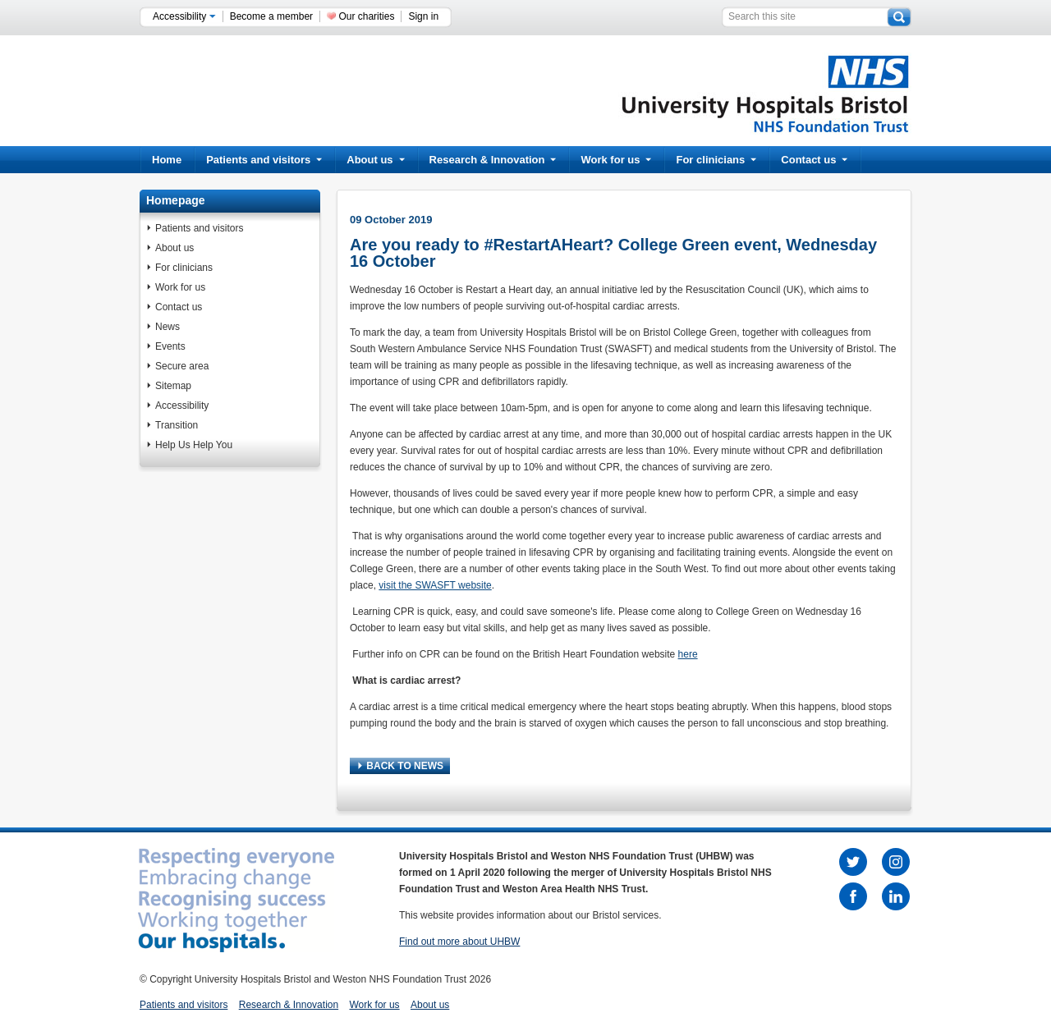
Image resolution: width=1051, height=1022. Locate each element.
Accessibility (184, 16)
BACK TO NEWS (400, 766)
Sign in (423, 16)
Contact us (814, 160)
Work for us (616, 160)
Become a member (271, 16)
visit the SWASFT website (435, 585)
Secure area (182, 366)
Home (166, 160)
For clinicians (716, 160)
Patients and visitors (264, 160)
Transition (176, 425)
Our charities (366, 16)
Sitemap (173, 386)
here (688, 654)
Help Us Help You (193, 445)
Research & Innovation (493, 160)
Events (170, 346)
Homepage (175, 200)
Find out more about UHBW (459, 941)
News (167, 326)
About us (375, 160)
